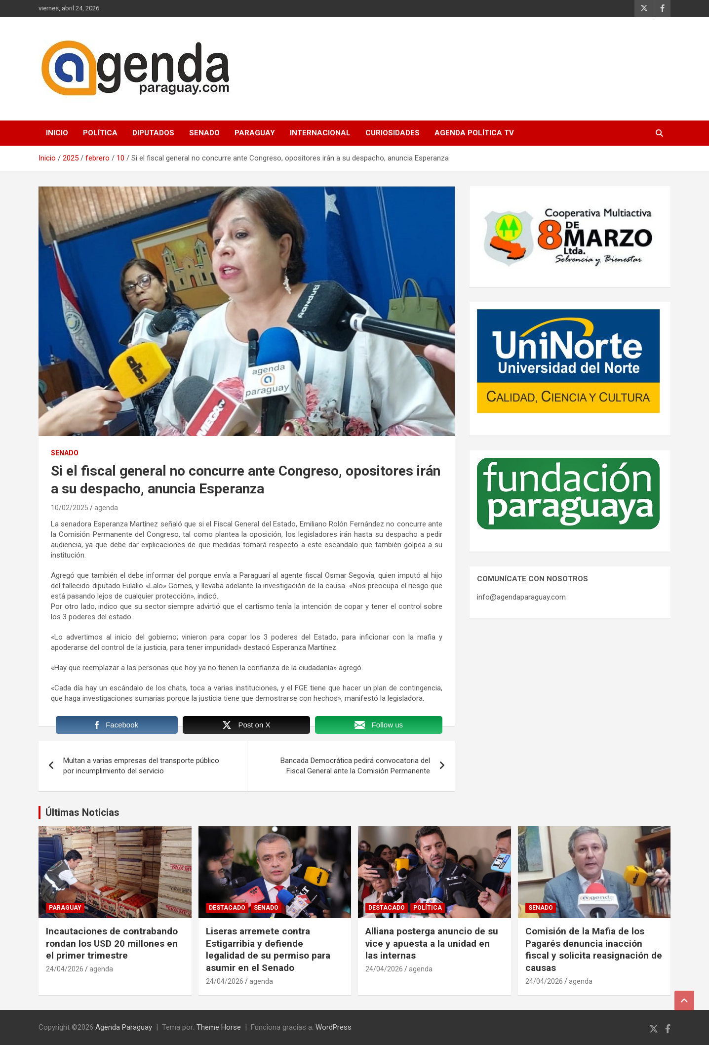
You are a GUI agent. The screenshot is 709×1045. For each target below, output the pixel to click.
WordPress (333, 1027)
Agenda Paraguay (123, 1027)
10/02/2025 (69, 508)
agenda (106, 508)
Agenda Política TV (474, 132)
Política (100, 132)
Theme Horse (219, 1027)
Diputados (153, 132)
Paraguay (255, 132)
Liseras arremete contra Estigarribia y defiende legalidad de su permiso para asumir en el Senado (268, 949)
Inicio (57, 132)
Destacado (227, 907)
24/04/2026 (64, 969)
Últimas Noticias (82, 812)
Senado (204, 132)
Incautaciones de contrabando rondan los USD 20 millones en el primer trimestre (112, 943)
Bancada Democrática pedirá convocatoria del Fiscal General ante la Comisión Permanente (355, 765)
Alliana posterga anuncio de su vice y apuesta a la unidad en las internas (431, 943)
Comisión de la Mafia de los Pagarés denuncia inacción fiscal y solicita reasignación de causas (593, 949)
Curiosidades (392, 132)
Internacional (320, 132)
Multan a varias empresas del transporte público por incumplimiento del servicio (141, 765)
